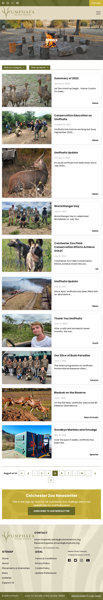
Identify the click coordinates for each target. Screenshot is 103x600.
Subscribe (51, 511)
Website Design (78, 596)
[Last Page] (51, 480)
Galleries (7, 578)
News (5, 573)
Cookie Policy (42, 568)
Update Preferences (46, 573)
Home (5, 558)
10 (82, 473)
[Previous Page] (28, 473)
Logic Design (95, 596)
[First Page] (21, 473)
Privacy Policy (42, 563)
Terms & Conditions (46, 558)
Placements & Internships (16, 568)
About (5, 563)
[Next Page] (95, 473)
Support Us (8, 583)
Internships (96, 3)
